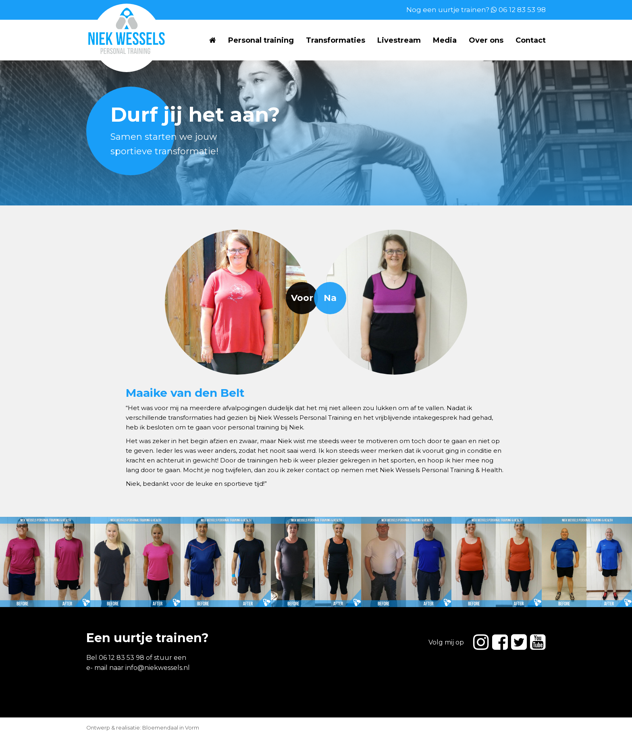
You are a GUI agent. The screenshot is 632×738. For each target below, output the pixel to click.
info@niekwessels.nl (157, 668)
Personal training (261, 40)
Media (445, 40)
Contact (531, 40)
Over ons (486, 40)
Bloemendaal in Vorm (170, 727)
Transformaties (335, 40)
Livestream (399, 40)
